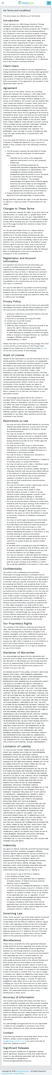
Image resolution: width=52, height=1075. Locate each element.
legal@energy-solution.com (13, 1041)
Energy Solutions (22, 1071)
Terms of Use (7, 1073)
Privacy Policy (19, 1073)
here (42, 348)
